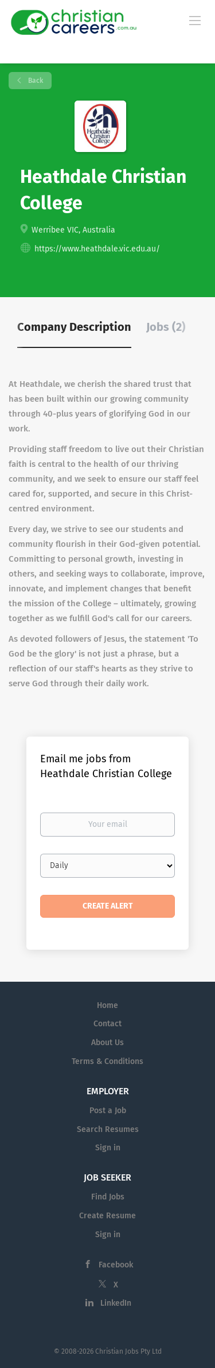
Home (107, 1005)
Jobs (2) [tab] (166, 327)
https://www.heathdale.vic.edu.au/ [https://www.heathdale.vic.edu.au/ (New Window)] (97, 249)
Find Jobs (107, 1197)
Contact (107, 1024)
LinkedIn (115, 1303)
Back (34, 81)
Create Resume (107, 1216)
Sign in (107, 1148)
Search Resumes (108, 1129)
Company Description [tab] (74, 327)
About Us (107, 1042)
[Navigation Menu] (195, 20)
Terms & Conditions (107, 1061)
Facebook (116, 1265)
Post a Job (107, 1110)
